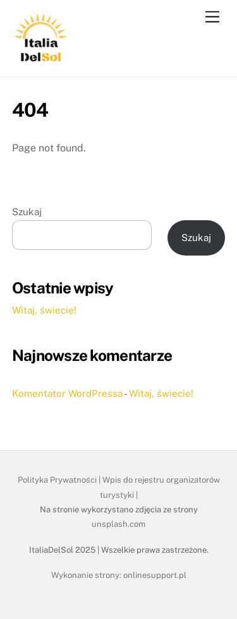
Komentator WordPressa (67, 393)
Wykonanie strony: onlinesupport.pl (118, 575)
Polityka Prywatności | (60, 480)
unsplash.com (118, 524)
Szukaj (27, 211)
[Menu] (212, 17)
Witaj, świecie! (44, 310)
